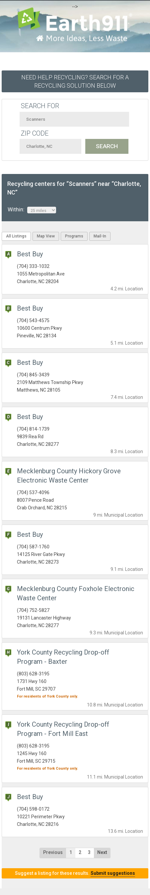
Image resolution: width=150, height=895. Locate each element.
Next (102, 852)
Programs (74, 236)
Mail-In (100, 236)
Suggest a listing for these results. (75, 873)
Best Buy (30, 254)
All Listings (16, 236)
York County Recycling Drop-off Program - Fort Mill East (63, 729)
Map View (46, 236)
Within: (32, 209)
